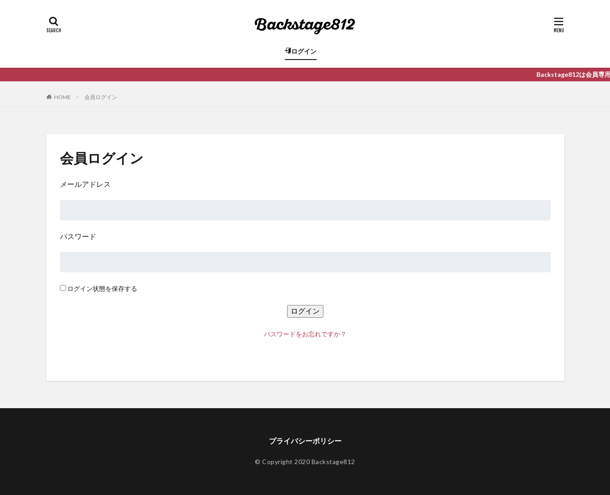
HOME (62, 97)
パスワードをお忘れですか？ (305, 334)
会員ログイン (100, 97)
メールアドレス (85, 184)
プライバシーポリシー (305, 440)
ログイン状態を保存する (102, 288)
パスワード (78, 236)
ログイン (301, 51)
